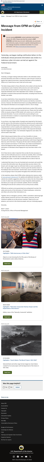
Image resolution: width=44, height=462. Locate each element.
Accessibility (4, 405)
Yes (6, 387)
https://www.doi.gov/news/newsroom (25, 46)
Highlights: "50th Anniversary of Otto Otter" (16, 253)
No (11, 387)
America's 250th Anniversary (14, 7)
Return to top (4, 397)
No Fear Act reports (6, 439)
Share (38, 21)
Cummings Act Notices (7, 429)
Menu (41, 12)
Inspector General (6, 437)
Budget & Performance (7, 427)
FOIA (2, 432)
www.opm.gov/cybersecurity (10, 177)
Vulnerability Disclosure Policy (9, 423)
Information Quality (6, 415)
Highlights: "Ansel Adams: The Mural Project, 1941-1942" (20, 360)
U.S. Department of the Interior (21, 12)
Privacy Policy (4, 418)
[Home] (2, 12)
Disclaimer (4, 413)
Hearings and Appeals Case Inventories (11, 434)
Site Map (3, 420)
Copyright (3, 410)
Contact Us (4, 408)
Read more (7, 263)
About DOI (3, 403)
